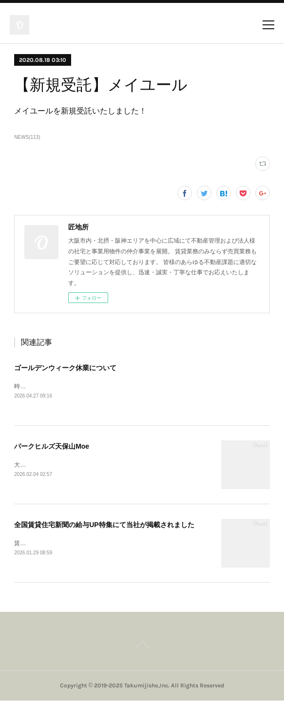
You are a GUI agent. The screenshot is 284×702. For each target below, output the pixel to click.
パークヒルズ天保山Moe (51, 447)
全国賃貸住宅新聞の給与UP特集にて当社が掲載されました (104, 525)
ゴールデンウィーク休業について (65, 368)
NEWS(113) (27, 137)
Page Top (142, 647)
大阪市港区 (28, 465)
